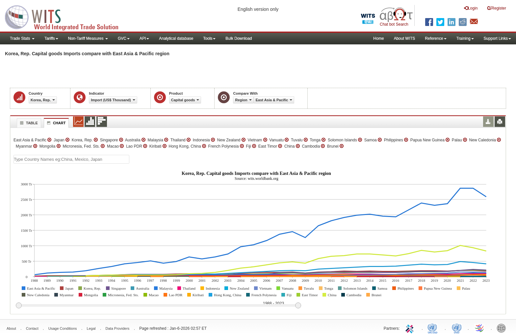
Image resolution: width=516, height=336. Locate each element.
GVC (124, 38)
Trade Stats (22, 38)
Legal (91, 328)
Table (28, 123)
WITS (66, 16)
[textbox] (71, 159)
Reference (435, 38)
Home (379, 38)
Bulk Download (238, 38)
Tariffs (51, 38)
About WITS (404, 38)
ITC (410, 327)
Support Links (497, 38)
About (11, 328)
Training (465, 38)
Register (496, 8)
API (144, 38)
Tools (209, 38)
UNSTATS (456, 327)
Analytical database (176, 38)
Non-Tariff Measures (88, 38)
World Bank (502, 327)
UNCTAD (433, 327)
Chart (55, 123)
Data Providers (118, 328)
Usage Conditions (62, 328)
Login (470, 8)
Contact (32, 328)
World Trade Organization (479, 327)
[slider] (158, 306)
